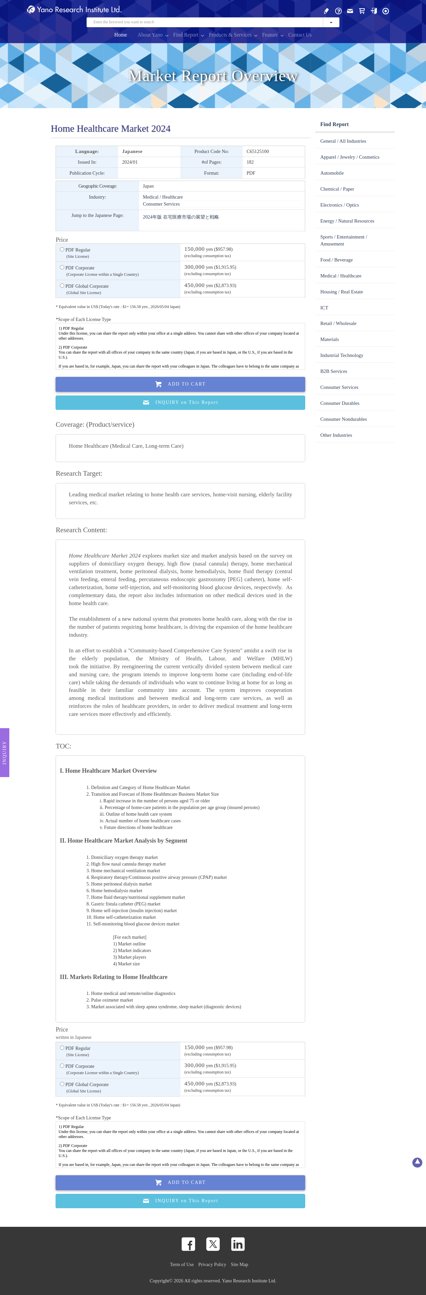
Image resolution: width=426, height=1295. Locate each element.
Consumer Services (161, 204)
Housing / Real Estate (341, 291)
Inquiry (4, 752)
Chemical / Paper (337, 189)
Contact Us (300, 35)
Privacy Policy (212, 1264)
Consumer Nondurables (343, 419)
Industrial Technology (341, 355)
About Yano (149, 35)
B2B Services (333, 371)
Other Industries (336, 435)
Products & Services (230, 35)
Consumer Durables (339, 403)
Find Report (185, 35)
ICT (324, 307)
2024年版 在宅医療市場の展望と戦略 (181, 217)
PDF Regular (75, 253)
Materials (329, 339)
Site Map (239, 1264)
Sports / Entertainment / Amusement (343, 240)
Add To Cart (180, 384)
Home (120, 35)
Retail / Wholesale (338, 323)
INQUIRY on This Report (180, 403)
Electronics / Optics (339, 205)
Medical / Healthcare (163, 197)
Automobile (331, 173)
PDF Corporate (99, 271)
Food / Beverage (336, 259)
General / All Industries (343, 141)
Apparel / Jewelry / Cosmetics (349, 157)
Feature (270, 35)
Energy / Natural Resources (347, 221)
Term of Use (182, 1264)
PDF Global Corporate (84, 289)
